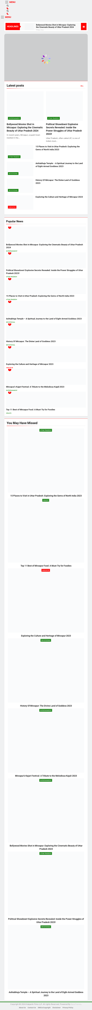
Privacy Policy (68, 1008)
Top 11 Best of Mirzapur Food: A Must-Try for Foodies (30, 409)
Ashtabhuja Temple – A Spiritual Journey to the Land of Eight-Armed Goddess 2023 (44, 319)
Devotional (13, 174)
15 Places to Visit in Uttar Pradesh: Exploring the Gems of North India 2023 (40, 296)
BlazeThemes (76, 1004)
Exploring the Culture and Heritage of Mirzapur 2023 (59, 197)
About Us (22, 1008)
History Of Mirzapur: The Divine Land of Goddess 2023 (31, 341)
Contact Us (32, 1008)
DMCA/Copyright (44, 1008)
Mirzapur (12, 207)
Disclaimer (56, 1008)
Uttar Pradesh (53, 118)
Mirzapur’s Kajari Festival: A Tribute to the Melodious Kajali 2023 (35, 387)
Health (8, 413)
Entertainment (14, 118)
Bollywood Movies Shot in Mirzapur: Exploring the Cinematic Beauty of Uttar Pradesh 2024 (55, 26)
